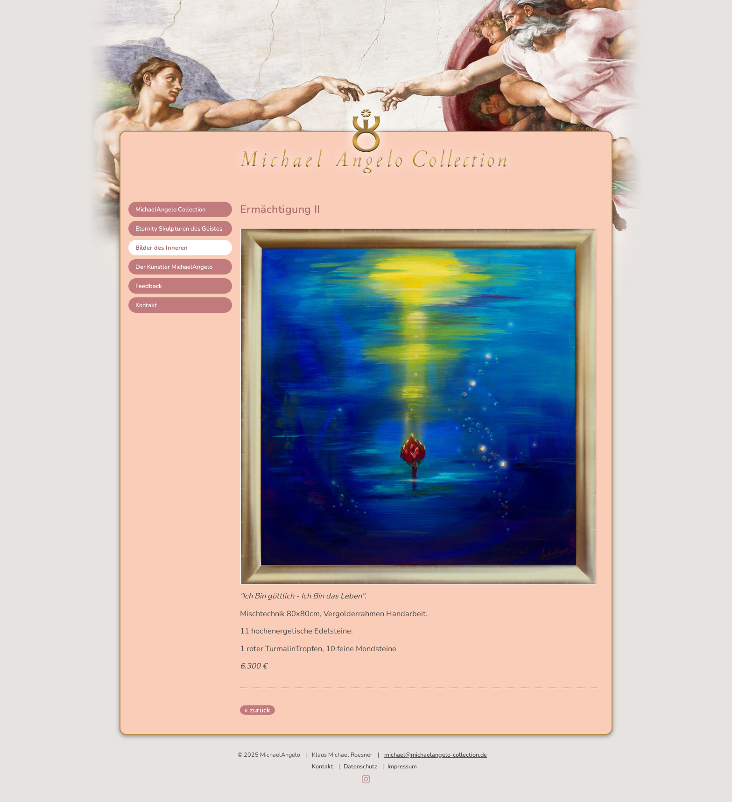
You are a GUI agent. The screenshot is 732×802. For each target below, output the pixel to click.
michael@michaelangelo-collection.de (435, 755)
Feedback (148, 286)
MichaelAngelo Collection (170, 209)
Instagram (366, 779)
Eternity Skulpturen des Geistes (178, 229)
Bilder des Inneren (161, 248)
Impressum (402, 766)
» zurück (257, 710)
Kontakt (146, 305)
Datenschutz (360, 766)
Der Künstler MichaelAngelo (173, 267)
